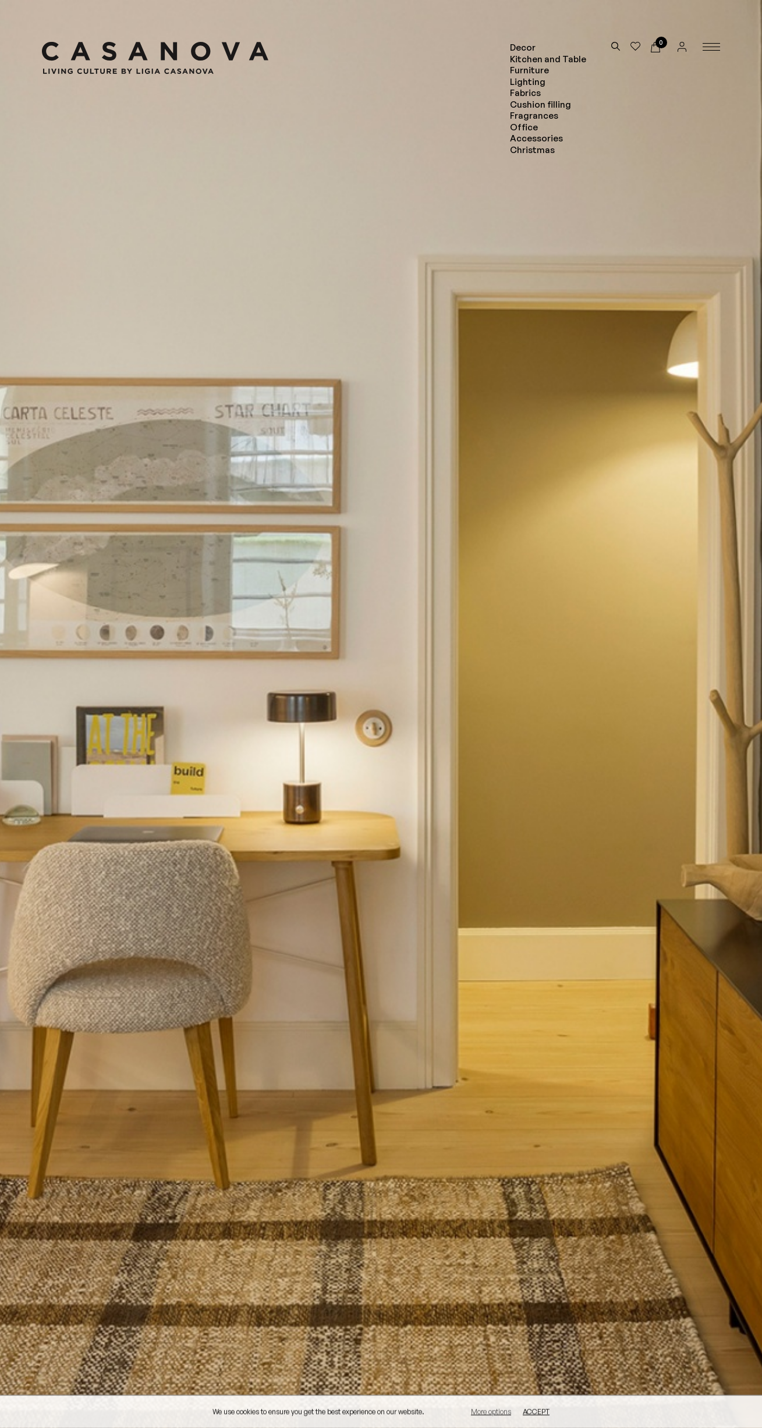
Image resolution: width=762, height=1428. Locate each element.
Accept (536, 1412)
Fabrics (525, 92)
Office (524, 127)
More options (491, 1412)
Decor (523, 47)
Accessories (536, 138)
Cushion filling (540, 104)
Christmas (532, 149)
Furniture (529, 70)
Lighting (527, 81)
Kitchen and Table (548, 59)
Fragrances (534, 115)
